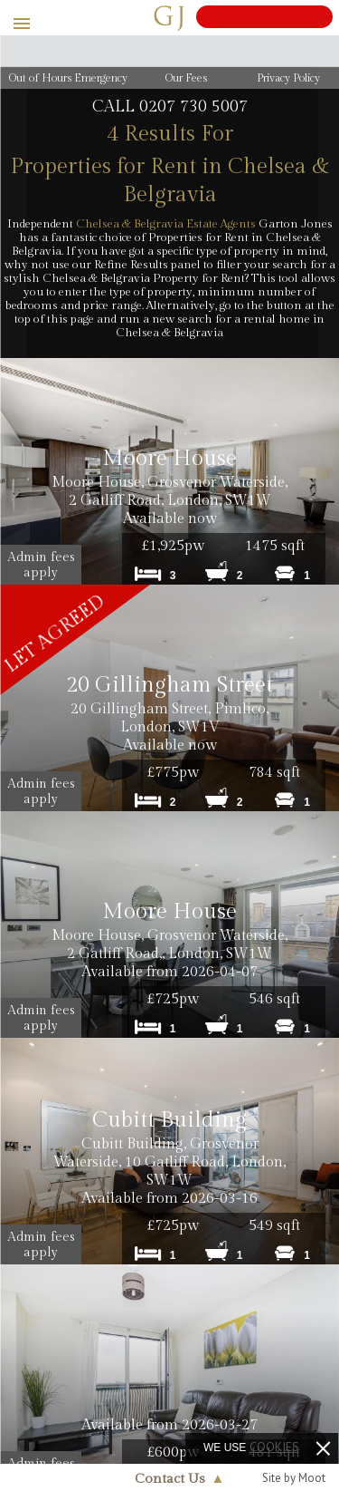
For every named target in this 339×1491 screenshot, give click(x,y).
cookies (274, 1446)
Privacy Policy (288, 78)
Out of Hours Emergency (68, 78)
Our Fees (186, 78)
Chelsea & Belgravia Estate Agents (166, 224)
